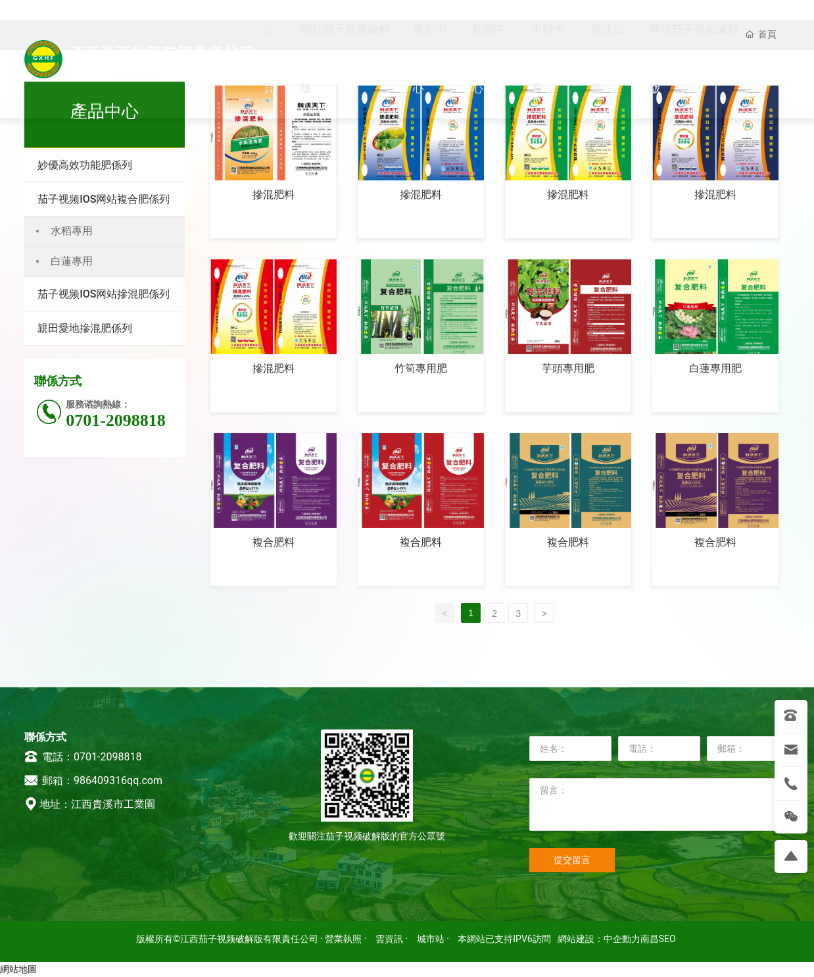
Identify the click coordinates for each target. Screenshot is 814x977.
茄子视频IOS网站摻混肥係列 (103, 294)
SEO (667, 939)
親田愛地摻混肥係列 (84, 328)
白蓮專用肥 (715, 368)
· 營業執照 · (343, 939)
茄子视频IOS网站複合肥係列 (103, 199)
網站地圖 (18, 969)
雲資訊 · (392, 939)
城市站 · (434, 939)
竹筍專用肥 (421, 368)
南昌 (649, 939)
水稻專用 (72, 230)
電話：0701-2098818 (82, 757)
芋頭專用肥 (568, 368)
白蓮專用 (72, 261)
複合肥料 (273, 542)
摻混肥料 (273, 194)
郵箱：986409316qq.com (93, 780)
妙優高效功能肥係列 (84, 165)
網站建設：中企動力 (599, 939)
